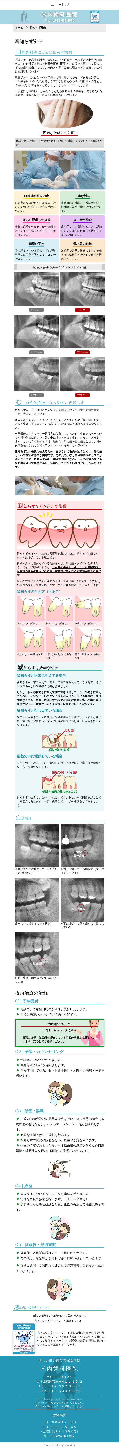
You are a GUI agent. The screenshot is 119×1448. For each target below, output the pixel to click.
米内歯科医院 (59, 14)
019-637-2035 (59, 1031)
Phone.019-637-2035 (59, 20)
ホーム (19, 27)
